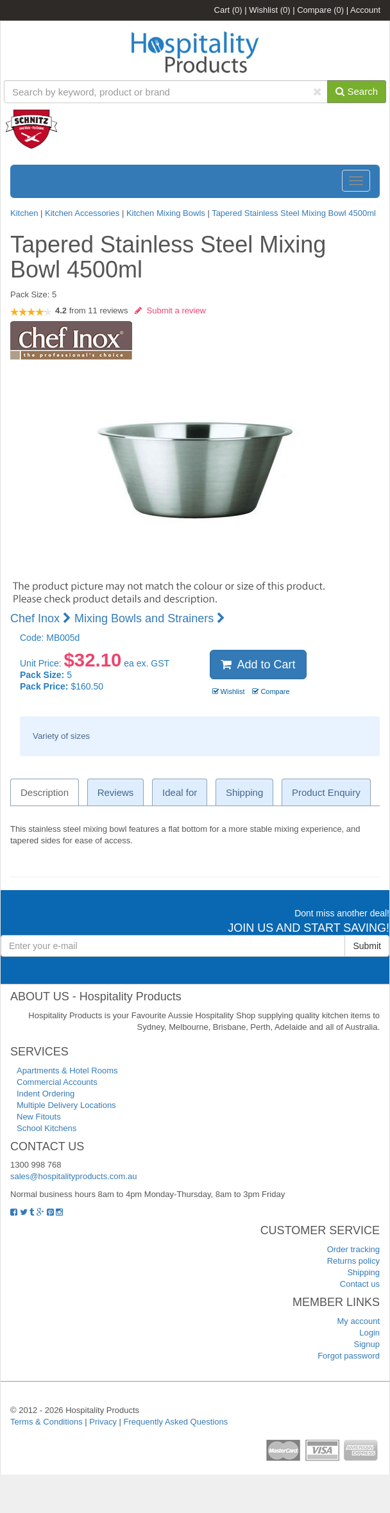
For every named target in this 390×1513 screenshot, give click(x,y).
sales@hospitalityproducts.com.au (73, 1176)
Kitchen (25, 213)
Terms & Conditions (46, 1421)
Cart (228, 10)
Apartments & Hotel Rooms (67, 1070)
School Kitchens (46, 1128)
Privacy (103, 1421)
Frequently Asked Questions (176, 1421)
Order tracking (353, 1249)
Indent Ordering (45, 1093)
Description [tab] (45, 792)
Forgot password (349, 1355)
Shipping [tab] (244, 792)
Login (369, 1332)
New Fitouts (39, 1116)
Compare (320, 10)
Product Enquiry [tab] (326, 792)
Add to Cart (258, 664)
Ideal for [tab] (179, 792)
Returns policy (353, 1261)
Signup (367, 1344)
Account (365, 10)
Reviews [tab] (116, 792)
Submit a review (170, 310)
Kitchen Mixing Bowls (165, 213)
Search (356, 91)
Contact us (360, 1284)
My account (358, 1321)
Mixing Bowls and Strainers (149, 618)
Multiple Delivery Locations (66, 1105)
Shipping (363, 1272)
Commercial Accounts (57, 1082)
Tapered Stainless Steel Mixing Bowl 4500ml (294, 213)
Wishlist (269, 10)
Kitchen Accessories (82, 213)
